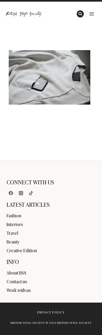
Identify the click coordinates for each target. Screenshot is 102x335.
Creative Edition (22, 250)
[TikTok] (31, 193)
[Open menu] (91, 14)
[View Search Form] (80, 13)
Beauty (13, 241)
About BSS (16, 272)
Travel (12, 233)
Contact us (17, 281)
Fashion (14, 215)
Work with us (19, 290)
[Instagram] (21, 193)
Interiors (15, 224)
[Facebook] (11, 193)
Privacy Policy (50, 312)
